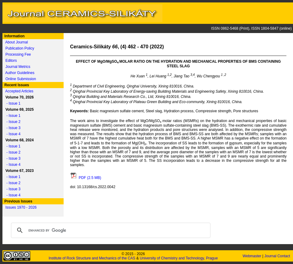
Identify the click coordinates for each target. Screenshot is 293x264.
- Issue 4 (11, 134)
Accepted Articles (19, 91)
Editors (11, 60)
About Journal (16, 42)
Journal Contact (277, 256)
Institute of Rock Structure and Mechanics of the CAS (92, 258)
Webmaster (252, 256)
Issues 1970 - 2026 (21, 207)
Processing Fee (18, 54)
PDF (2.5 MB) (85, 178)
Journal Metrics (18, 67)
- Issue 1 (11, 103)
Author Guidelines (19, 73)
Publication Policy (20, 48)
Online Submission (21, 79)
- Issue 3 (11, 128)
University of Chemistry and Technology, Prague (179, 258)
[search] (109, 230)
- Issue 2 (11, 122)
